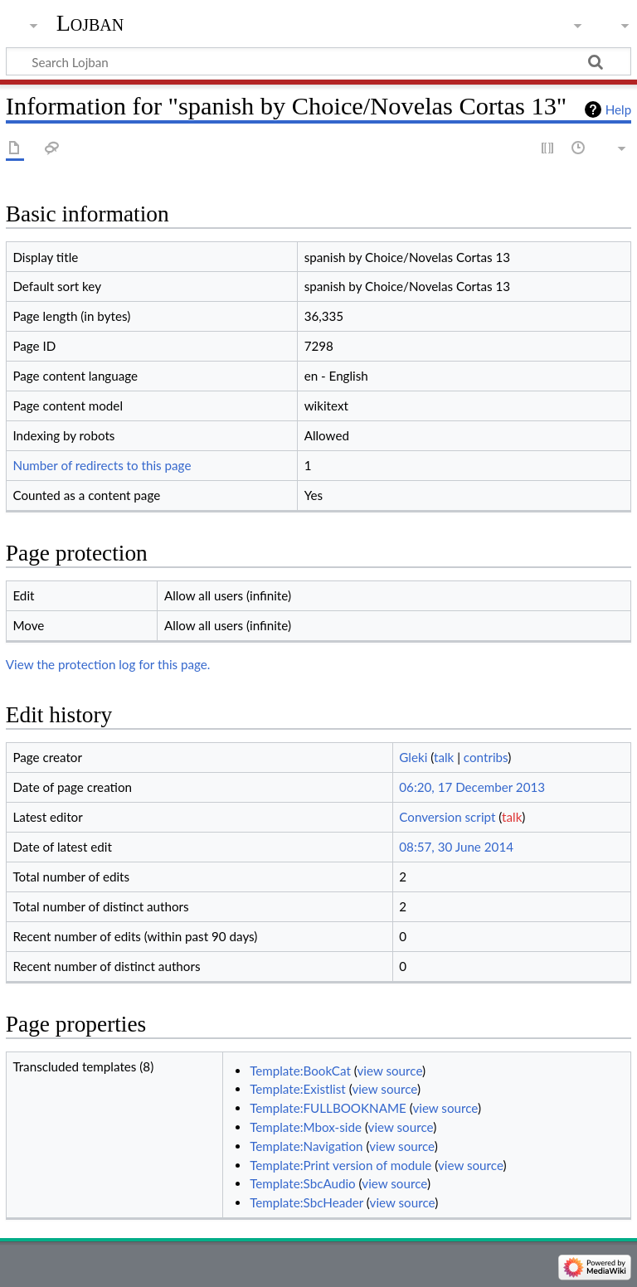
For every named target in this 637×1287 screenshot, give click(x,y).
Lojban (90, 23)
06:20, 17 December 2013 (472, 786)
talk (444, 757)
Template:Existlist (298, 1088)
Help (618, 109)
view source (390, 1070)
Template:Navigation (306, 1146)
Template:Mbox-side (306, 1126)
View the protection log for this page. (108, 664)
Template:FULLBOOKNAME (328, 1107)
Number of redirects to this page (101, 465)
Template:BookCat (300, 1070)
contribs (486, 757)
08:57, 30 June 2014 (456, 846)
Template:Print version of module (340, 1165)
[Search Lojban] (318, 61)
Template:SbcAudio (303, 1183)
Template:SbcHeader (306, 1202)
